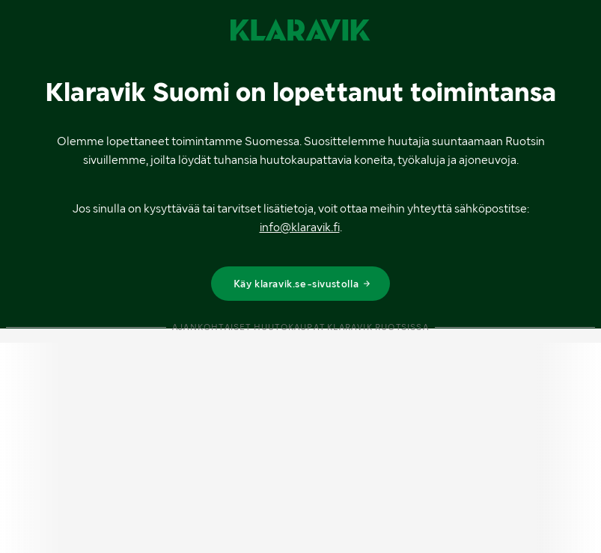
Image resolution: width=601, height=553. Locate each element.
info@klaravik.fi (300, 227)
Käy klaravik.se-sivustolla (303, 284)
